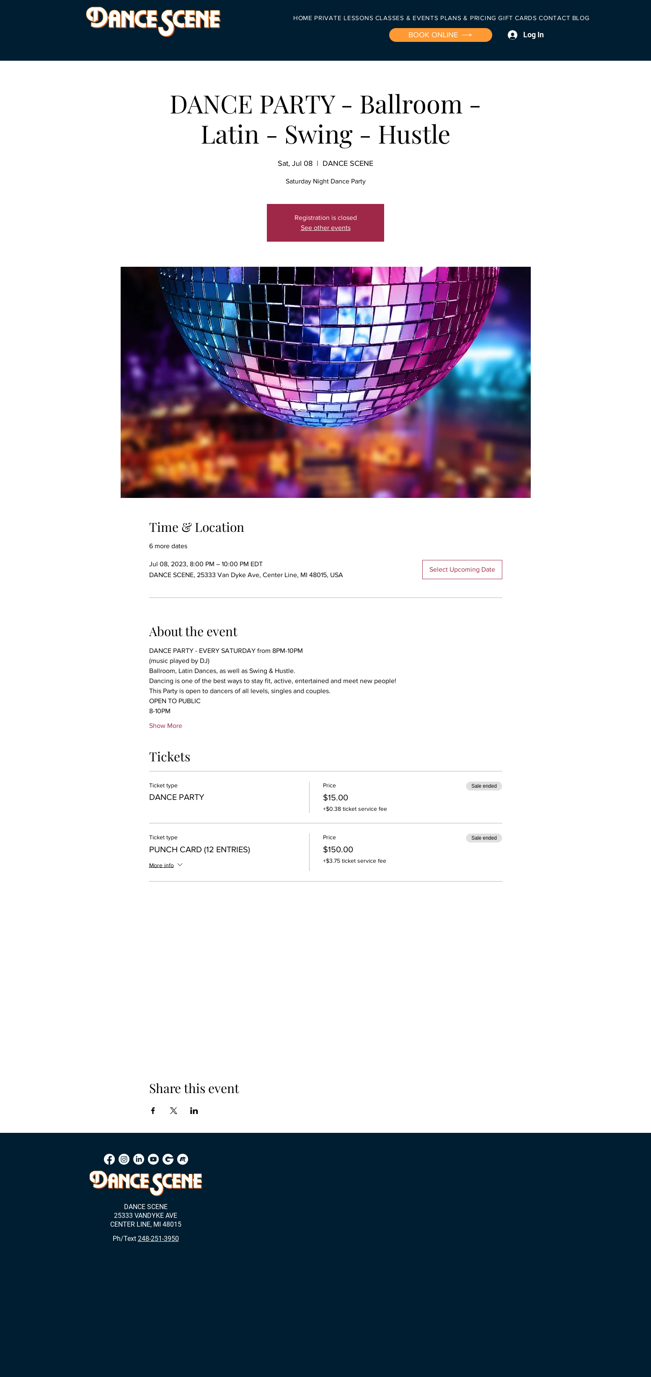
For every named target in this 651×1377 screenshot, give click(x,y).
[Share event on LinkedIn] (194, 1110)
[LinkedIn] (138, 1159)
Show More (165, 725)
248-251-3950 (158, 1239)
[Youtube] (153, 1159)
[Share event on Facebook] (153, 1110)
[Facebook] (109, 1159)
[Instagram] (124, 1159)
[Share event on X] (174, 1110)
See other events (326, 227)
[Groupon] (168, 1159)
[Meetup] (182, 1159)
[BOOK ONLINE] (440, 35)
